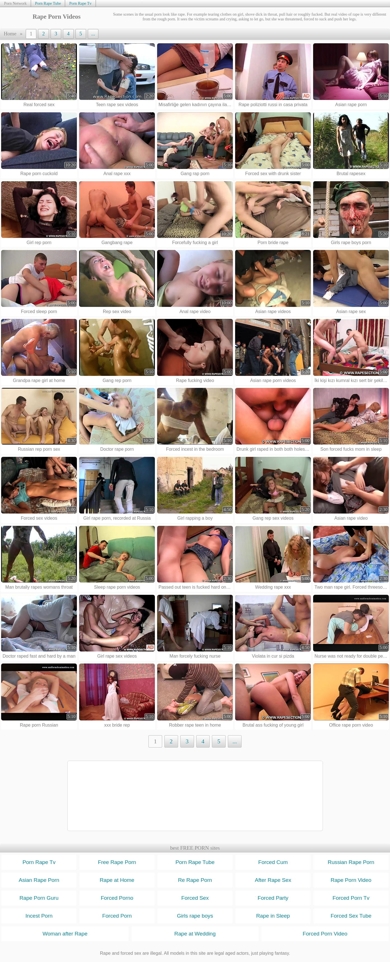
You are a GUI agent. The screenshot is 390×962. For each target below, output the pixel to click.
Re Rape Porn (195, 880)
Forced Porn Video (325, 934)
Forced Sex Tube (350, 916)
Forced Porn (117, 916)
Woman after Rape (65, 934)
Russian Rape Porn (351, 862)
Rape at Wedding (195, 934)
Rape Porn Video (351, 880)
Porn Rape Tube (48, 3)
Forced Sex (195, 898)
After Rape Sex (273, 880)
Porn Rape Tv (80, 3)
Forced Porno (117, 898)
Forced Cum (273, 862)
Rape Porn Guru (39, 898)
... (93, 34)
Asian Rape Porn (39, 880)
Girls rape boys (195, 916)
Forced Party (273, 898)
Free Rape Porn (117, 862)
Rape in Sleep (273, 916)
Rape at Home (117, 880)
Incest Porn (39, 916)
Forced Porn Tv (351, 898)
